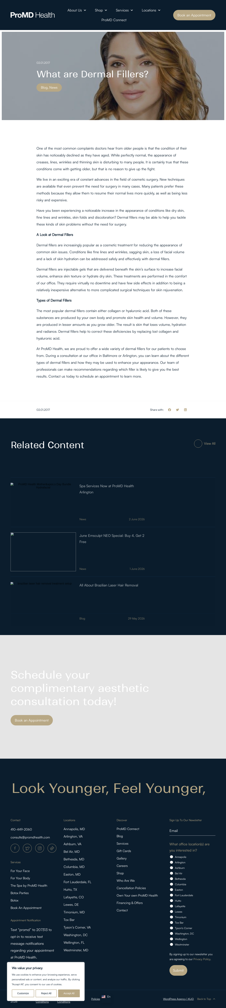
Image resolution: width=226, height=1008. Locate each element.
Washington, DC (76, 940)
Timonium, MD (75, 916)
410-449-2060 (23, 829)
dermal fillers (75, 311)
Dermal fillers (127, 217)
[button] (170, 409)
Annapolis (180, 857)
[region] (46, 981)
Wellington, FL (75, 948)
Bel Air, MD (72, 853)
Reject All (46, 993)
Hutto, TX (71, 893)
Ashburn (180, 868)
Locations (151, 10)
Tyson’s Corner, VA (78, 932)
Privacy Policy (201, 959)
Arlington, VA (74, 837)
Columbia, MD (75, 869)
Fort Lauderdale (184, 895)
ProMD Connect (113, 20)
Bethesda (180, 878)
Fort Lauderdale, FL (78, 885)
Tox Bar (69, 924)
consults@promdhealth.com (32, 837)
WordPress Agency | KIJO (178, 999)
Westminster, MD (77, 956)
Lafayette (180, 906)
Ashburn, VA (73, 845)
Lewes (178, 911)
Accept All (69, 993)
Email (173, 830)
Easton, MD (72, 877)
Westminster (182, 944)
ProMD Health (52, 348)
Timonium (180, 917)
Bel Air (178, 873)
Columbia (180, 884)
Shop (101, 10)
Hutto (178, 900)
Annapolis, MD (75, 829)
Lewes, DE (72, 908)
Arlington (180, 862)
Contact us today (61, 376)
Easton (179, 889)
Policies (95, 999)
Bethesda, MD (75, 861)
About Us (76, 10)
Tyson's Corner (183, 928)
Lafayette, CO (74, 901)
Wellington (181, 939)
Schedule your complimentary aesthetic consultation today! (80, 688)
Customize (23, 993)
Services (124, 10)
